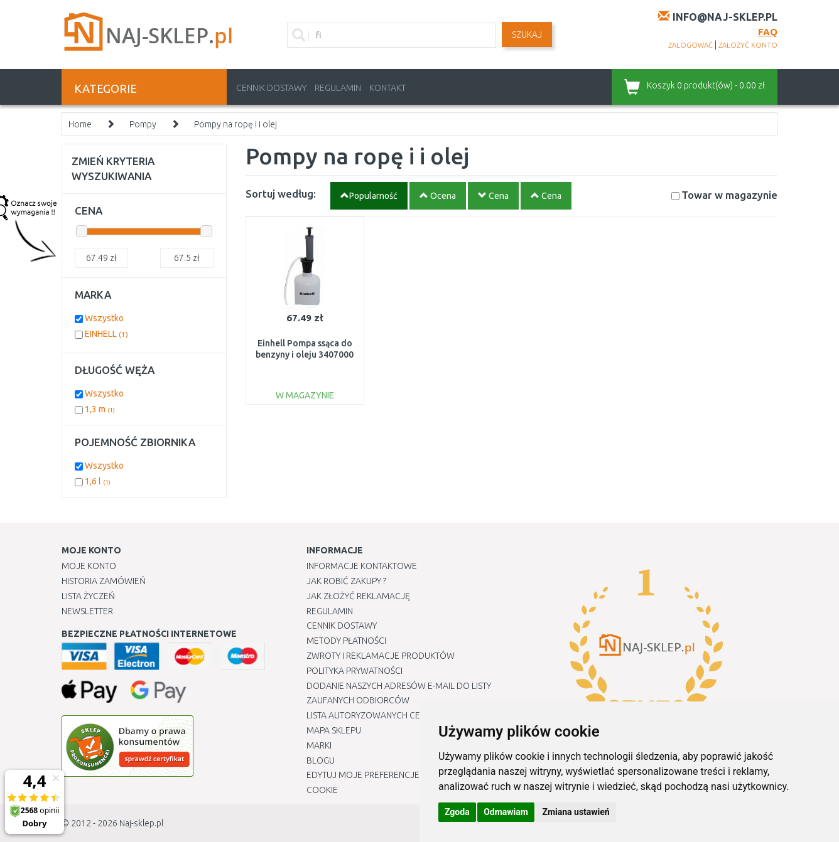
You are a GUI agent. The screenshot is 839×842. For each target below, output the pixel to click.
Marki (319, 745)
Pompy (142, 124)
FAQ (767, 31)
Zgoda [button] (457, 812)
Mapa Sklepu (333, 730)
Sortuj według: (281, 194)
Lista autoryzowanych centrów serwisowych (409, 715)
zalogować (690, 45)
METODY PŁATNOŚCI (346, 641)
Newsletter (87, 611)
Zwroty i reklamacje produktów (380, 656)
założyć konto (747, 45)
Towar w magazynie (729, 195)
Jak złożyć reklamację (358, 596)
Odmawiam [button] (506, 812)
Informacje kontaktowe (361, 566)
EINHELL (106, 334)
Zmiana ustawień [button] (575, 812)
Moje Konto (89, 566)
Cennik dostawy (271, 88)
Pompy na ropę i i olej (235, 124)
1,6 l (98, 481)
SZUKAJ (527, 34)
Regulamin (338, 88)
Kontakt (387, 88)
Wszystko (104, 318)
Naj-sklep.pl (141, 823)
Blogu (320, 760)
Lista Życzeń (88, 596)
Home (80, 124)
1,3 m (100, 409)
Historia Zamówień (104, 581)
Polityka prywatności (354, 671)
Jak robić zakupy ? (346, 581)
